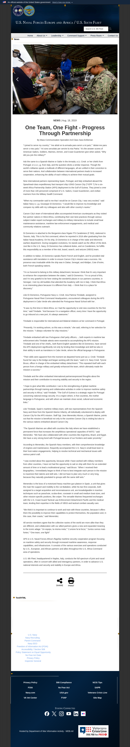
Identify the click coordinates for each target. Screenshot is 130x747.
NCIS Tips (97, 682)
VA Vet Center (30, 698)
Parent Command (33, 640)
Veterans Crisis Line (97, 692)
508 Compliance (64, 682)
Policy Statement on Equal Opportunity (33, 652)
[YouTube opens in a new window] (68, 713)
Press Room (97, 35)
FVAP (64, 698)
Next (112, 79)
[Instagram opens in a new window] (61, 713)
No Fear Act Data (33, 655)
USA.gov (64, 692)
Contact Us (113, 35)
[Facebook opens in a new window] (47, 713)
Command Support (77, 35)
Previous (18, 79)
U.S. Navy (32, 635)
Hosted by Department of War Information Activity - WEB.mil (46, 731)
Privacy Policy (33, 658)
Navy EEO (32, 643)
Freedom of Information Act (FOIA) (32, 646)
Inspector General (33, 661)
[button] (62, 2)
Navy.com (30, 692)
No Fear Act (64, 687)
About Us (42, 35)
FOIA (30, 687)
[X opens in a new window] (54, 713)
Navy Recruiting (32, 638)
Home (30, 35)
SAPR (97, 687)
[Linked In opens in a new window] (76, 713)
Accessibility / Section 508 (33, 649)
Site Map (97, 698)
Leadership (57, 35)
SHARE (59, 582)
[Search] (96, 28)
